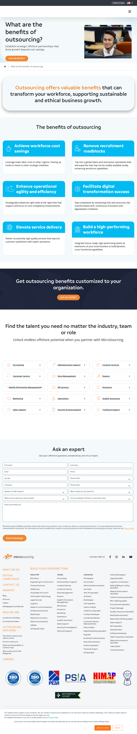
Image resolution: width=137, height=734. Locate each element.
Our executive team (11, 623)
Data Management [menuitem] (65, 594)
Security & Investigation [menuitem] (67, 629)
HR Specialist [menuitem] (89, 654)
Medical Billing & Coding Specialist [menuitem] (120, 588)
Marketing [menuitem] (61, 614)
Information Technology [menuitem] (40, 598)
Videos (5, 604)
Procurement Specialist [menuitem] (120, 606)
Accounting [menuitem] (62, 580)
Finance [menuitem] (60, 598)
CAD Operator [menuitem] (89, 605)
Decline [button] (117, 728)
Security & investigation (69, 412)
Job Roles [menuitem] (88, 576)
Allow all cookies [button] (103, 728)
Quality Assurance (111, 401)
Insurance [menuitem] (61, 611)
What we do (11, 571)
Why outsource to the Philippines (12, 654)
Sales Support (19, 412)
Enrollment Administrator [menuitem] (94, 640)
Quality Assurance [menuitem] (64, 622)
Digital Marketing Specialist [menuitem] (95, 632)
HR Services (63, 390)
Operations (63, 401)
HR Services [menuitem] (61, 607)
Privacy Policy (53, 718)
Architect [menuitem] (87, 598)
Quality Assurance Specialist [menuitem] (122, 613)
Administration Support (69, 367)
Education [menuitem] (34, 580)
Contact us (11, 586)
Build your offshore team (49, 570)
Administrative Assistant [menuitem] (94, 587)
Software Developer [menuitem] (118, 635)
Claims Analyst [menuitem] (90, 609)
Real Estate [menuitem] (35, 616)
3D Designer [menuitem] (88, 580)
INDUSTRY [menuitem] (34, 576)
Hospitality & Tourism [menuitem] (39, 594)
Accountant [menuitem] (89, 583)
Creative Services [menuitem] (64, 587)
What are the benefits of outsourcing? (13, 648)
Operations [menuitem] (62, 618)
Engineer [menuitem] (87, 636)
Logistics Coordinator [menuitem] (119, 583)
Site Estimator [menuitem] (116, 631)
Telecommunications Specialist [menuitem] (119, 643)
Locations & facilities (11, 619)
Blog (4, 597)
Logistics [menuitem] (34, 605)
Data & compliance (11, 578)
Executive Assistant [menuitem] (92, 643)
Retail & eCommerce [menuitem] (38, 619)
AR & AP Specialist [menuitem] (91, 594)
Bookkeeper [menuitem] (89, 601)
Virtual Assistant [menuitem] (117, 651)
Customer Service (21, 379)
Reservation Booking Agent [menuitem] (121, 620)
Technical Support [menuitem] (64, 632)
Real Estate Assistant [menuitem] (119, 617)
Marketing (18, 401)
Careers (8, 661)
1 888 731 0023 (118, 3)
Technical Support (111, 412)
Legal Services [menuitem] (36, 601)
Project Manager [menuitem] (117, 610)
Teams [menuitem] (60, 576)
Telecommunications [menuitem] (39, 623)
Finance (106, 379)
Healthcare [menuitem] (34, 591)
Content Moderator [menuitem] (92, 619)
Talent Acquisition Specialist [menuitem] (121, 638)
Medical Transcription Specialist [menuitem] (119, 594)
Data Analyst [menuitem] (89, 629)
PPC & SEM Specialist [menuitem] (118, 602)
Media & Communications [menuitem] (41, 609)
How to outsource (10, 643)
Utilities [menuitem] (33, 627)
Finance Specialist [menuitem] (91, 647)
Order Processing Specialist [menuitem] (121, 599)
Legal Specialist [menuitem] (116, 580)
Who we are (11, 614)
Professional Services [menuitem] (39, 612)
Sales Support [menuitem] (63, 625)
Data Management (67, 379)
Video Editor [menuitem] (115, 648)
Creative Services (110, 367)
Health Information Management (25, 390)
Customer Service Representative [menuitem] (91, 624)
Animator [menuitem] (88, 591)
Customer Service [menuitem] (64, 591)
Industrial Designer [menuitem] (118, 576)
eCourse (6, 601)
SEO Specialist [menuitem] (116, 628)
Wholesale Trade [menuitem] (37, 630)
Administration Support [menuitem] (67, 583)
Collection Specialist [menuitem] (92, 612)
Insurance (107, 390)
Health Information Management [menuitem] (65, 602)
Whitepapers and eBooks (13, 608)
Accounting (18, 367)
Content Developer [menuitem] (91, 616)
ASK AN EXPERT (18, 59)
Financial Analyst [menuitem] (91, 650)
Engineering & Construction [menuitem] (41, 583)
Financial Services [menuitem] (37, 587)
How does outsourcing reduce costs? (12, 638)
